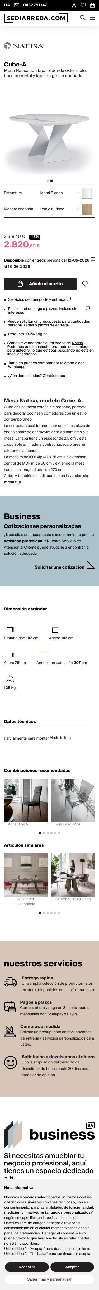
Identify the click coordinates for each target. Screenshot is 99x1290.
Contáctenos (54, 376)
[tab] (48, 181)
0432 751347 (35, 5)
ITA (7, 5)
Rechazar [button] (27, 1267)
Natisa (77, 343)
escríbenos (26, 354)
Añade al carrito (40, 284)
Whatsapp (17, 367)
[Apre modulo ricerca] (83, 18)
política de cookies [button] (62, 1217)
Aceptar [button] (72, 1267)
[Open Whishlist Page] (83, 5)
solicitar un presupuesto (40, 321)
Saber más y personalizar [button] (49, 1279)
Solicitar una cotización (59, 567)
